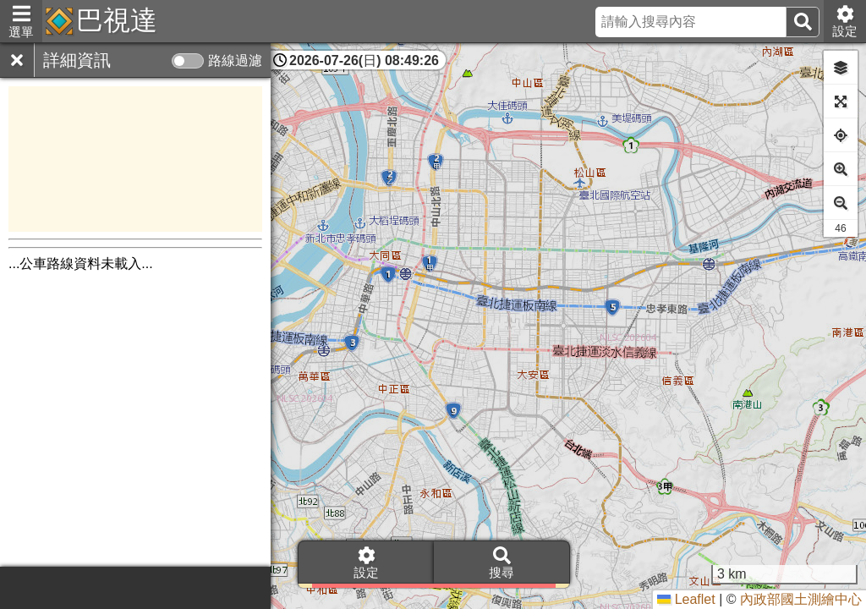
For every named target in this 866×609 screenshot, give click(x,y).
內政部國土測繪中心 (801, 599)
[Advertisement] (135, 159)
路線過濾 (235, 60)
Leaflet (686, 599)
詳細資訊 (77, 60)
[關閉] (17, 60)
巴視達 (116, 20)
